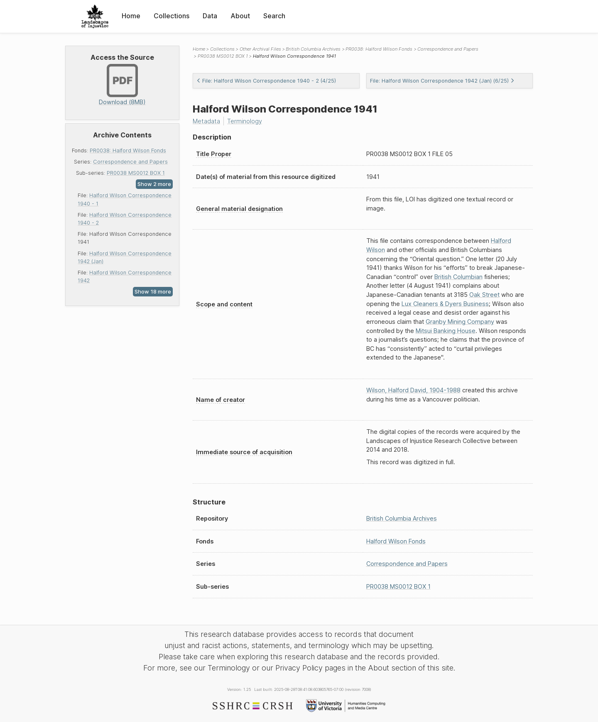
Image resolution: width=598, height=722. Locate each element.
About (240, 16)
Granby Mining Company (460, 321)
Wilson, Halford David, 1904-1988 (413, 390)
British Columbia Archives (313, 49)
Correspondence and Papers (130, 162)
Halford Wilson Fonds (396, 541)
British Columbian (458, 276)
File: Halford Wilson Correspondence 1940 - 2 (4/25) (266, 81)
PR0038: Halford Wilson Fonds (128, 150)
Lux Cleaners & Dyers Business (445, 303)
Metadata (206, 121)
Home (131, 16)
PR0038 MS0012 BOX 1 (136, 173)
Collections (171, 16)
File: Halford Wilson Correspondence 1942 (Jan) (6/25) (442, 81)
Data (210, 16)
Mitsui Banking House (445, 330)
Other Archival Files (260, 49)
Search (274, 16)
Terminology (244, 121)
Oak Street (484, 294)
